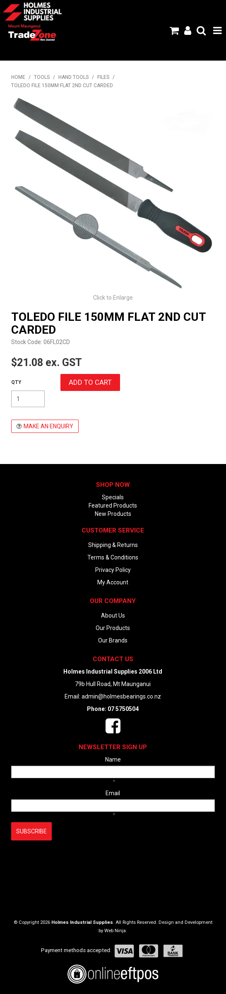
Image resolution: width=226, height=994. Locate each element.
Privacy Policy (113, 570)
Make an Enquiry (48, 426)
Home (18, 77)
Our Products (113, 628)
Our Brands (112, 640)
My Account (112, 582)
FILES (103, 77)
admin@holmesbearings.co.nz (121, 696)
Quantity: (16, 382)
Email (113, 793)
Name (113, 759)
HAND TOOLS (73, 77)
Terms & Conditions (112, 557)
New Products (113, 513)
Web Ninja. (115, 930)
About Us (113, 615)
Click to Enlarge (113, 297)
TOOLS (42, 77)
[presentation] (74, 861)
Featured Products (113, 505)
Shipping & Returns (113, 545)
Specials (113, 497)
